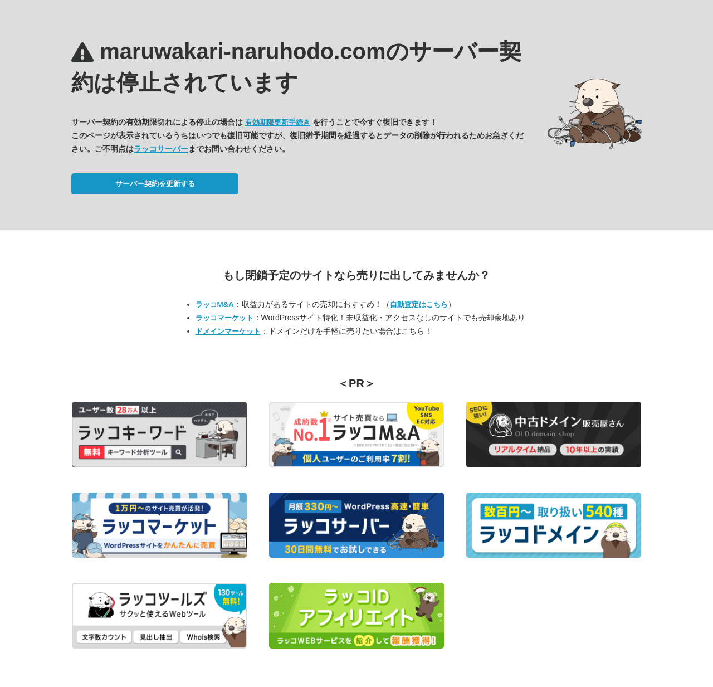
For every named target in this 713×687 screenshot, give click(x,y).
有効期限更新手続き (277, 122)
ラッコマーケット (224, 318)
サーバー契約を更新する (155, 183)
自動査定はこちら (419, 304)
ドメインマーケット (228, 331)
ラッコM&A (215, 304)
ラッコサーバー (161, 148)
